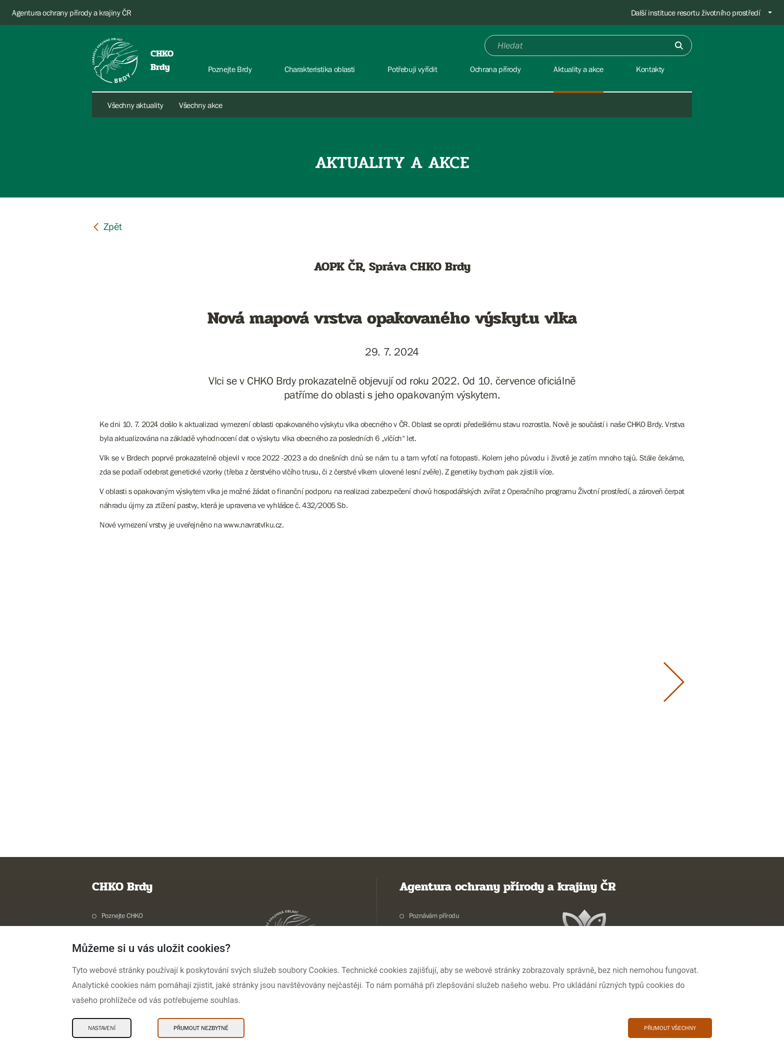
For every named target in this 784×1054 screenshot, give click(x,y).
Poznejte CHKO (122, 916)
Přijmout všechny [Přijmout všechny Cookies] (670, 1028)
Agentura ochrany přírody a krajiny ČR (71, 12)
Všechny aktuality (135, 105)
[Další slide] (674, 682)
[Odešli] (679, 46)
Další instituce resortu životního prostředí (695, 12)
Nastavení (102, 1028)
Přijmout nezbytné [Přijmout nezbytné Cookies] (201, 1028)
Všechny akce (200, 105)
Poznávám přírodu (434, 916)
